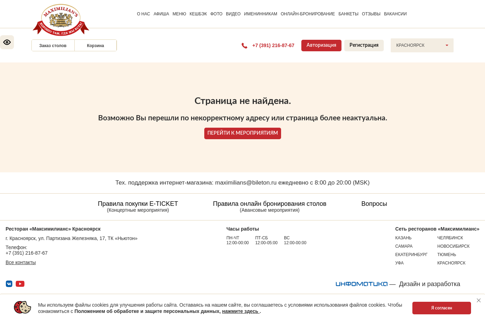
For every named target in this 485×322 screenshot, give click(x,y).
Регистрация (364, 45)
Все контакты (21, 262)
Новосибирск (454, 246)
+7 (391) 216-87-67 (26, 253)
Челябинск (450, 237)
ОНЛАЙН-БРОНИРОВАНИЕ (308, 14)
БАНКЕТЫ (348, 14)
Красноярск (452, 263)
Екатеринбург (411, 254)
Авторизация (321, 45)
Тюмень (447, 254)
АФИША (161, 14)
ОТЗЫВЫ (371, 14)
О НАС (143, 14)
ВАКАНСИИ (395, 14)
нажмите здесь (240, 311)
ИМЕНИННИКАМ (260, 14)
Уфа (399, 263)
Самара (404, 246)
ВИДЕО (233, 14)
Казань (403, 237)
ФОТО (216, 14)
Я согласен (441, 308)
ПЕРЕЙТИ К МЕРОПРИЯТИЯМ (242, 133)
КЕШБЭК (198, 14)
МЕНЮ (179, 14)
